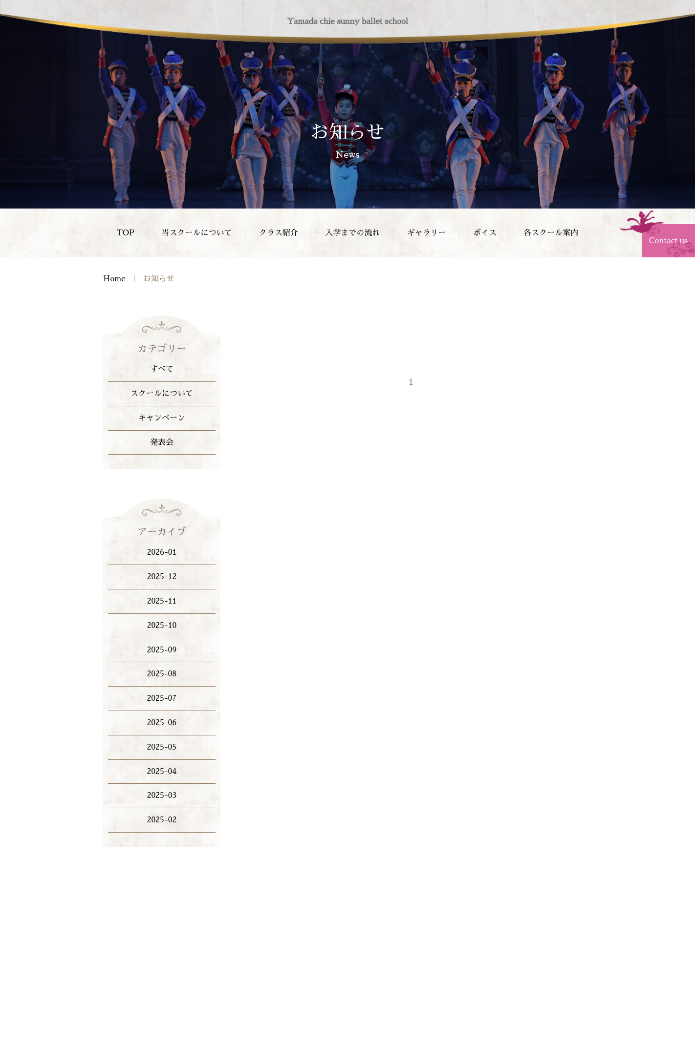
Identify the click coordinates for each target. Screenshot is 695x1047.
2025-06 (162, 723)
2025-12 (162, 577)
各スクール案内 (550, 233)
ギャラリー (426, 233)
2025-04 (162, 771)
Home (114, 280)
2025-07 (162, 698)
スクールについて (161, 394)
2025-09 (162, 650)
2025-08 (162, 674)
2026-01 (162, 552)
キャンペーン (161, 418)
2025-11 (162, 601)
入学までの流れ (352, 233)
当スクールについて (196, 233)
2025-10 (162, 625)
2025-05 (162, 747)
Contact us (668, 241)
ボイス (485, 233)
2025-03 (162, 795)
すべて (162, 369)
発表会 (162, 442)
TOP (125, 233)
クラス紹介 (278, 233)
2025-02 (162, 820)
